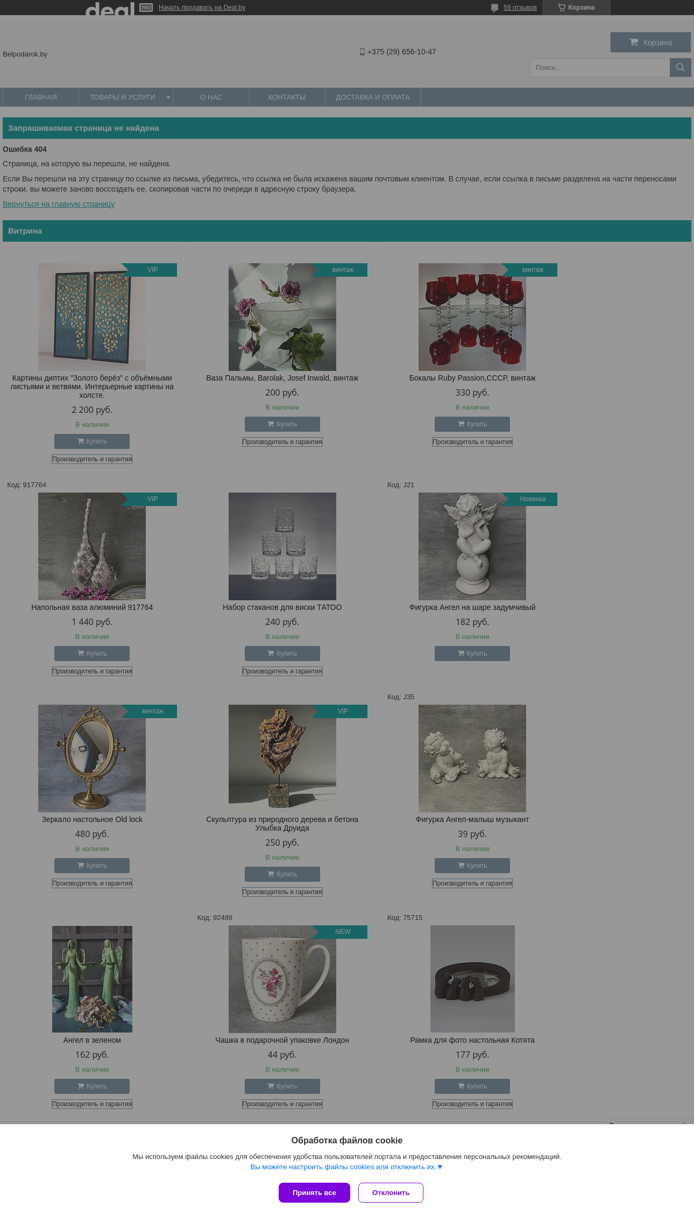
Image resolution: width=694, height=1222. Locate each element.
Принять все (314, 1193)
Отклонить (393, 1193)
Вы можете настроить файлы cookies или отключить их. (343, 1169)
